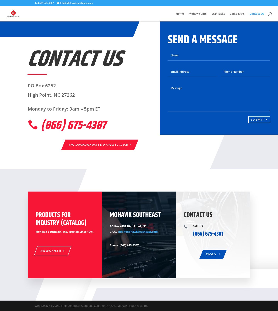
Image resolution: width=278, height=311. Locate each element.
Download (51, 251)
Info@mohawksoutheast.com (99, 145)
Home (180, 13)
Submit (257, 119)
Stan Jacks (218, 13)
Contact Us (257, 13)
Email (211, 254)
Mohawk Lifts (198, 13)
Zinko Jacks (237, 13)
